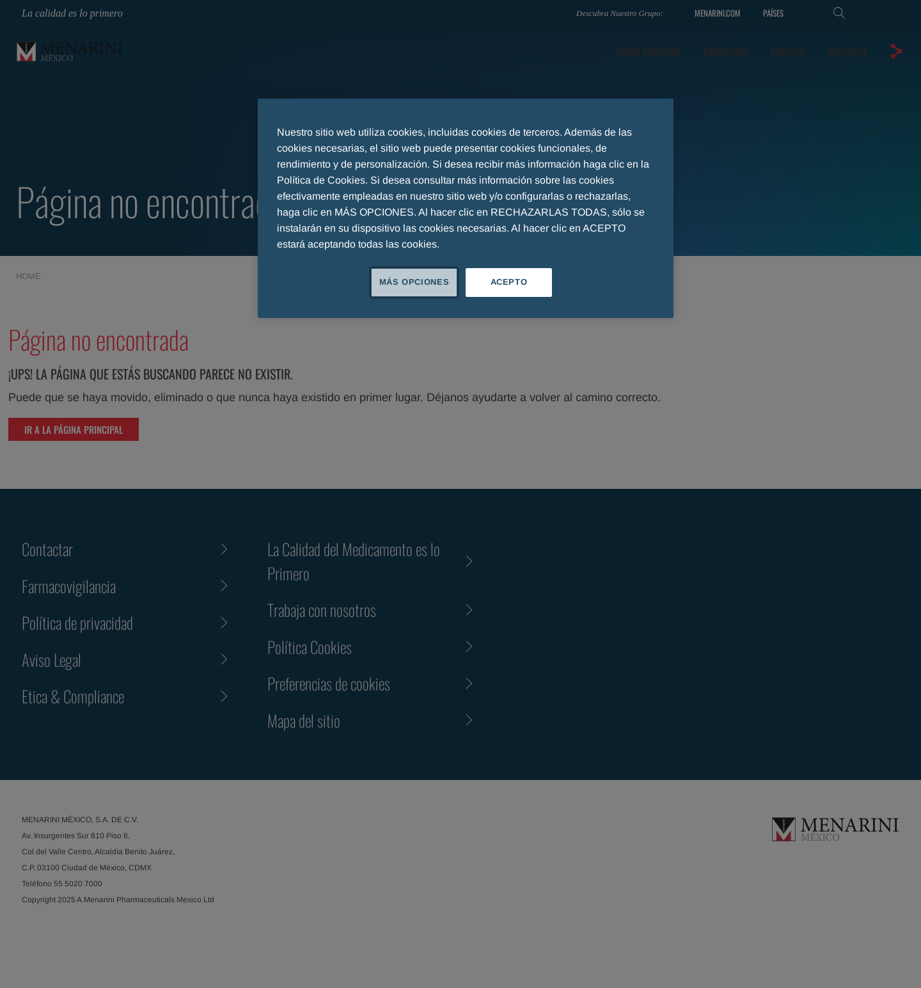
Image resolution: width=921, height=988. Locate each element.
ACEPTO (509, 282)
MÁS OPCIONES (414, 282)
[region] (465, 208)
